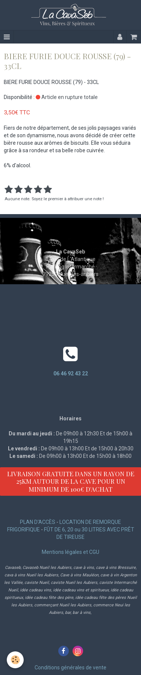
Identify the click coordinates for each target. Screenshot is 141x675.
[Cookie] (15, 659)
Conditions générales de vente (70, 667)
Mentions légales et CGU (70, 552)
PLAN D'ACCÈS (37, 522)
